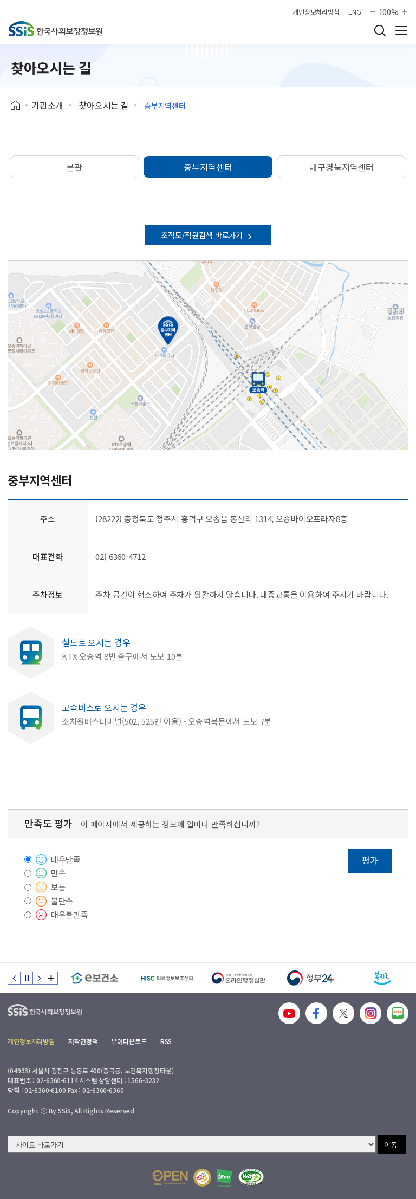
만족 (58, 872)
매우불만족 (69, 914)
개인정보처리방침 (316, 12)
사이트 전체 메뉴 (401, 30)
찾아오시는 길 (104, 105)
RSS (166, 1041)
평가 (370, 859)
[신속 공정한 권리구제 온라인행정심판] (239, 978)
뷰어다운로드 (128, 1041)
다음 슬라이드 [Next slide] (39, 978)
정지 (26, 978)
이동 (390, 1144)
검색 (380, 30)
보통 (58, 886)
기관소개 (47, 105)
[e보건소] (94, 978)
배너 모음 (51, 978)
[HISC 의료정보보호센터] (167, 978)
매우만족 (66, 859)
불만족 (62, 901)
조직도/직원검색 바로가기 (208, 235)
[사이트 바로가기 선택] (192, 1144)
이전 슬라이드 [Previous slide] (14, 978)
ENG (354, 12)
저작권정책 (83, 1041)
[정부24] (311, 978)
